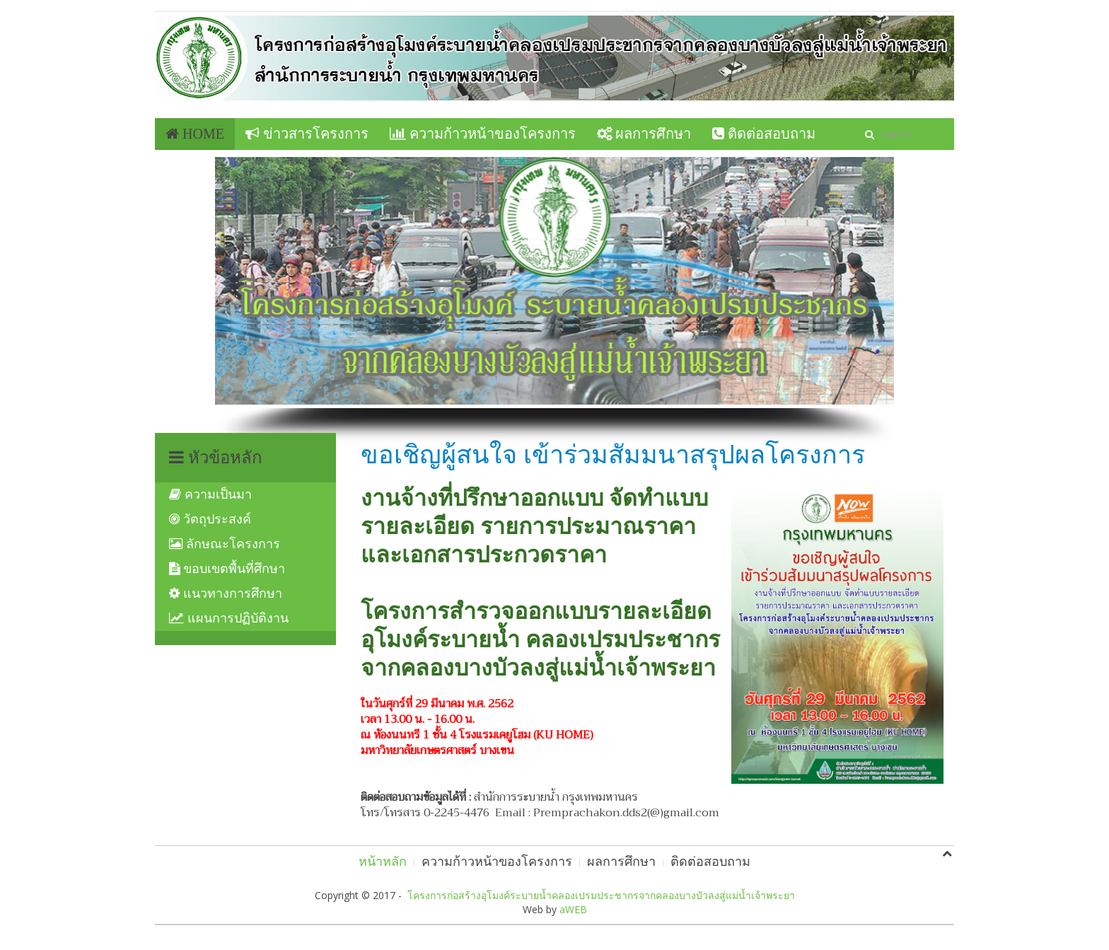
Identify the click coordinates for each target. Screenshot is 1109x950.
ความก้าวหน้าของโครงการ (483, 133)
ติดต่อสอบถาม (763, 133)
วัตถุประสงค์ (210, 519)
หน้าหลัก (383, 862)
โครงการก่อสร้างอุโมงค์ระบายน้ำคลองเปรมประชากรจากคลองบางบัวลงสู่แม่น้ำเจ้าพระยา (601, 895)
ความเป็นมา (210, 494)
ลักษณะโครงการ (224, 544)
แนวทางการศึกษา (225, 593)
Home (195, 133)
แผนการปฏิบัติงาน (229, 618)
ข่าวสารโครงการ (306, 133)
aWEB (573, 909)
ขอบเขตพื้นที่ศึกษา (227, 569)
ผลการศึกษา (644, 133)
